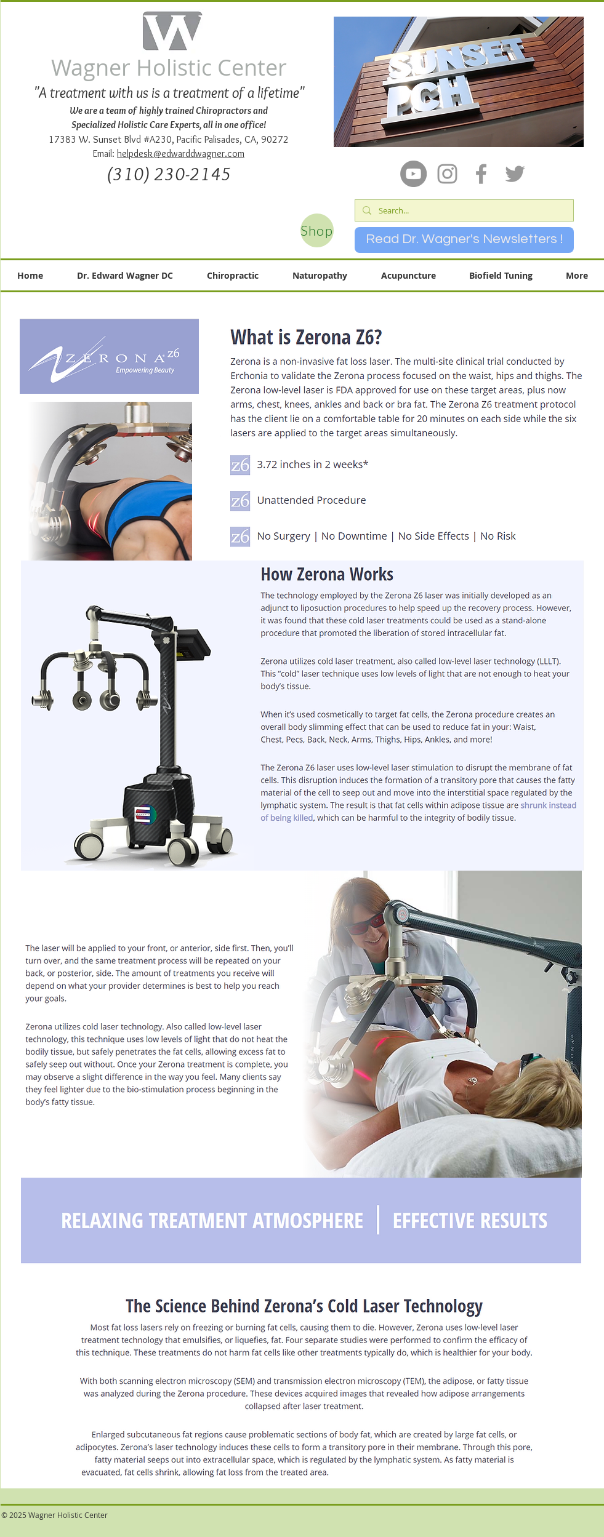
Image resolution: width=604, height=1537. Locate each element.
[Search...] (463, 210)
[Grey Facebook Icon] (481, 174)
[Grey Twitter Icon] (515, 174)
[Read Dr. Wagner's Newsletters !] (464, 240)
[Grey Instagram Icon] (447, 174)
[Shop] (317, 230)
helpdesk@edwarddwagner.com (180, 153)
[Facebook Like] (286, 1522)
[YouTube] (413, 174)
